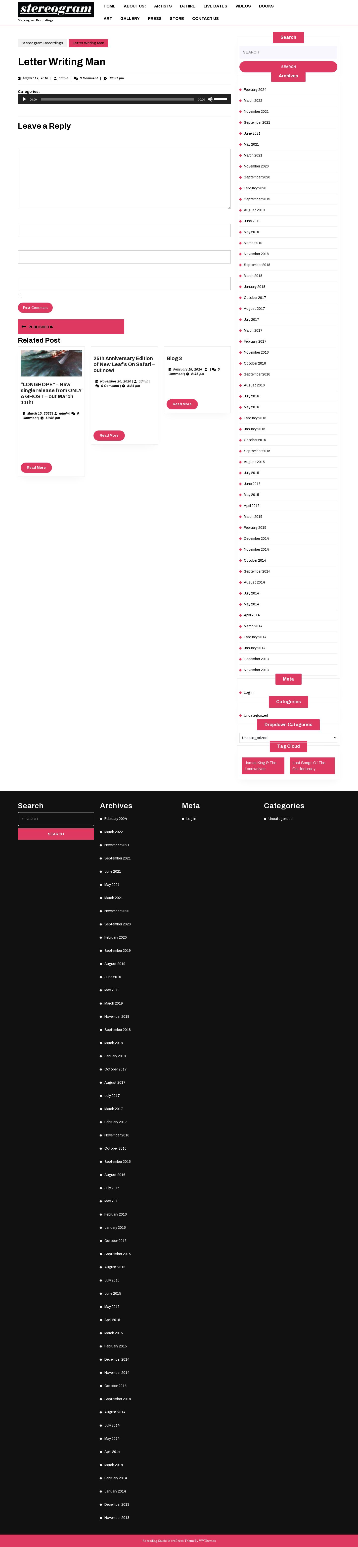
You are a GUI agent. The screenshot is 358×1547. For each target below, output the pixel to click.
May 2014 (251, 604)
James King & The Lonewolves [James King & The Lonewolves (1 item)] (260, 766)
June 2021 (252, 133)
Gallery (130, 18)
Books (266, 6)
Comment (26, 141)
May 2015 (251, 495)
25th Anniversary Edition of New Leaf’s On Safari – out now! (124, 364)
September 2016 (257, 374)
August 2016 (254, 385)
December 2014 (256, 538)
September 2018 (257, 265)
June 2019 (252, 221)
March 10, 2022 (39, 413)
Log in (249, 692)
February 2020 (255, 188)
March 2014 (253, 626)
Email (23, 243)
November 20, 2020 (115, 381)
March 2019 (253, 243)
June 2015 (252, 484)
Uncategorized (256, 715)
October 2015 (255, 440)
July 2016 (251, 396)
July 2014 (251, 593)
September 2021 (257, 122)
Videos (243, 6)
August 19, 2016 (35, 78)
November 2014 (256, 549)
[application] (124, 99)
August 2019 (254, 210)
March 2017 (253, 330)
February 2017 (255, 341)
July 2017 (251, 319)
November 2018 (256, 254)
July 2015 (251, 473)
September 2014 (257, 571)
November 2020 (256, 166)
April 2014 (252, 615)
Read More (39, 469)
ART (108, 18)
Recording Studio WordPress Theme (168, 1541)
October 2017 (255, 298)
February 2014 (255, 637)
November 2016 (256, 352)
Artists (163, 6)
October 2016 (255, 363)
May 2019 (251, 232)
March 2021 (253, 155)
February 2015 (255, 528)
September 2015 (257, 451)
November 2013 (256, 670)
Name (23, 216)
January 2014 (255, 648)
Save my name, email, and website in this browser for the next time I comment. (77, 296)
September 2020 (257, 177)
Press (155, 18)
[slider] (117, 99)
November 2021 (256, 111)
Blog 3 (174, 358)
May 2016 (251, 407)
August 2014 (254, 582)
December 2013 (256, 659)
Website (23, 269)
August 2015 (254, 462)
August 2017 (254, 309)
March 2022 (253, 101)
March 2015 (253, 517)
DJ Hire (187, 6)
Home (110, 6)
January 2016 (254, 429)
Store (177, 18)
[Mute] (210, 99)
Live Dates (215, 6)
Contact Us (205, 18)
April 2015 (252, 506)
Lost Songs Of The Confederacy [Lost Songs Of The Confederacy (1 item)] (308, 766)
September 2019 (257, 199)
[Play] (24, 99)
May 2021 (251, 144)
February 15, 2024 (187, 369)
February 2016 (255, 418)
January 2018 (254, 287)
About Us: (135, 6)
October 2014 (255, 560)
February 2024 (255, 90)
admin (63, 78)
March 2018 (253, 276)
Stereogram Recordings (35, 20)
